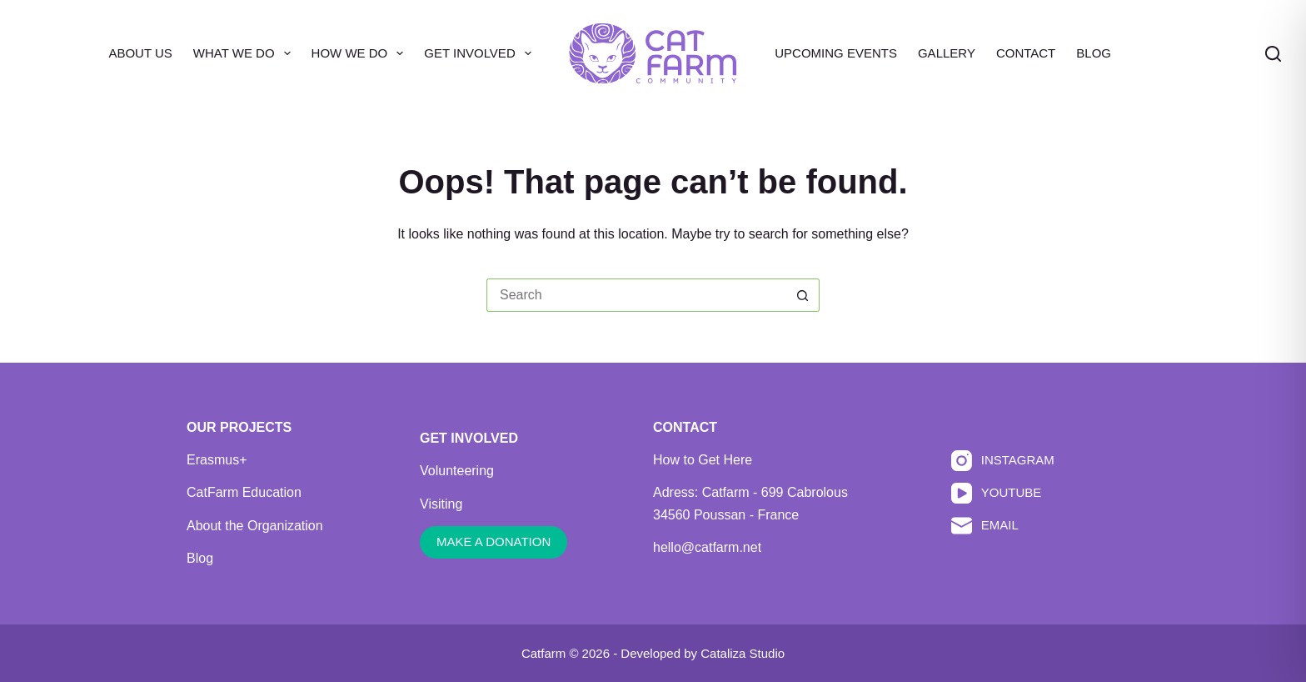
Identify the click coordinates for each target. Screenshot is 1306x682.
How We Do (361, 53)
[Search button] (803, 295)
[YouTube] (1002, 493)
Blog (1093, 53)
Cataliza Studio (742, 653)
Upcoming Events (836, 53)
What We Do (245, 53)
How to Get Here (702, 460)
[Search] (1273, 54)
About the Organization (255, 526)
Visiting (441, 504)
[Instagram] (1002, 460)
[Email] (1002, 525)
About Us (140, 53)
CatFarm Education (244, 492)
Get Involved (480, 53)
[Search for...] (636, 295)
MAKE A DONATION (493, 541)
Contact (1025, 53)
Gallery (946, 53)
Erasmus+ (217, 460)
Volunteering (457, 471)
